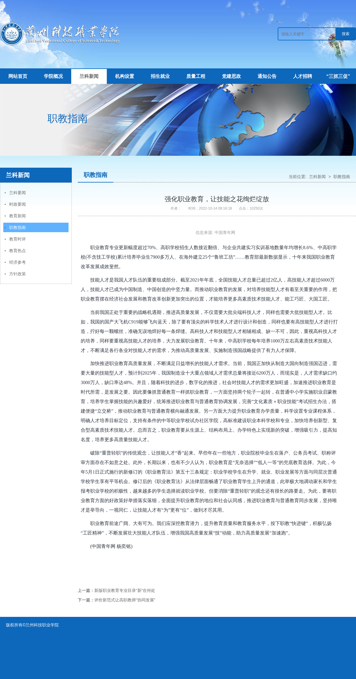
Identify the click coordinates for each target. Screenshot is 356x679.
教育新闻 (17, 215)
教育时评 (17, 239)
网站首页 (17, 76)
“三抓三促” (338, 76)
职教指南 (17, 227)
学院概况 (53, 76)
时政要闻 (17, 204)
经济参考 (17, 262)
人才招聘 (302, 76)
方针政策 (17, 273)
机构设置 (124, 76)
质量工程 (195, 76)
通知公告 (267, 76)
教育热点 (17, 250)
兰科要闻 (17, 192)
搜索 (345, 34)
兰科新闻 (89, 76)
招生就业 (160, 76)
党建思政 (231, 76)
